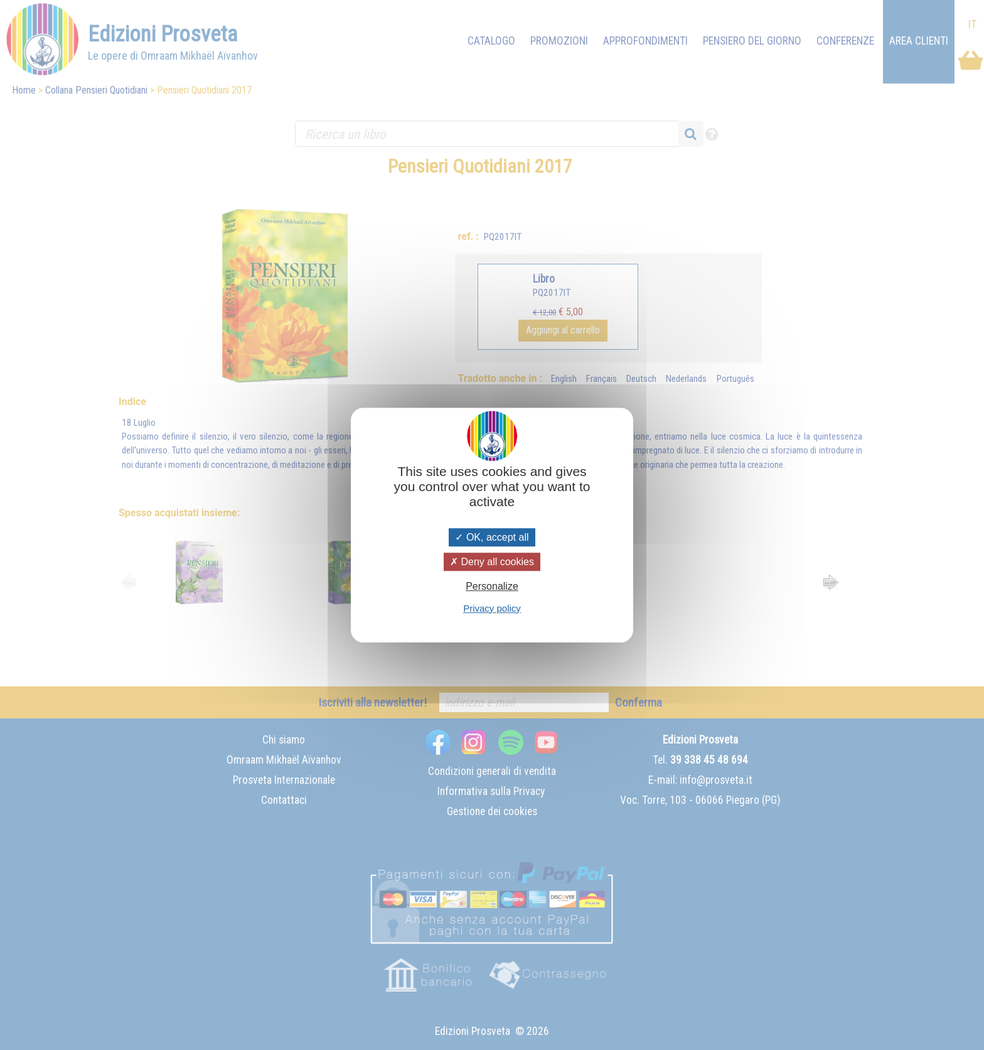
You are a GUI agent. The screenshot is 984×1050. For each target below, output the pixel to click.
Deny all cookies (492, 561)
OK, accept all (491, 537)
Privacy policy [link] (492, 608)
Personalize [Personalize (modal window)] (492, 587)
